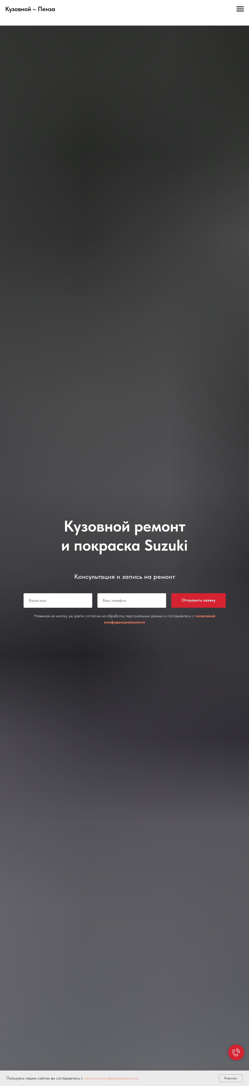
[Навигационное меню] (240, 9)
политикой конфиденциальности (111, 1078)
